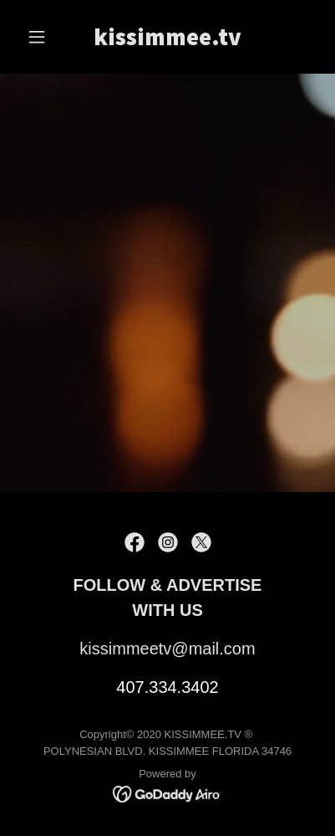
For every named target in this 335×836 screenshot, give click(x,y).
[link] (167, 41)
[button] (42, 37)
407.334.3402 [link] (167, 687)
